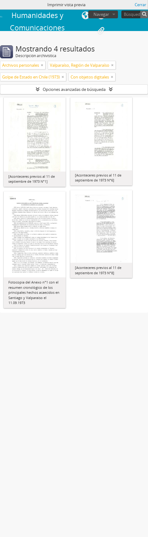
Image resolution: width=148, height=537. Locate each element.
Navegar (101, 14)
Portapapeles (101, 31)
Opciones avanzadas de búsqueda (74, 89)
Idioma (85, 15)
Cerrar (140, 4)
